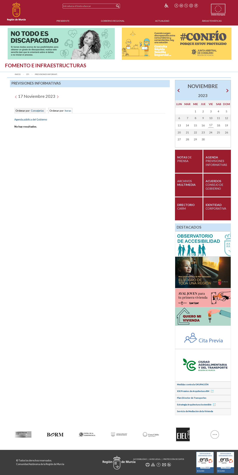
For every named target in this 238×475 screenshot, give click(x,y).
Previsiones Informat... (46, 74)
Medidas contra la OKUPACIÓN (192, 384)
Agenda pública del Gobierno (30, 119)
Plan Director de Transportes (191, 398)
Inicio (18, 74)
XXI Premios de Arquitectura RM (196, 391)
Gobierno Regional (113, 20)
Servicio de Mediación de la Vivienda (195, 411)
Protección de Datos (173, 459)
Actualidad (162, 20)
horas (67, 110)
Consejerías (37, 110)
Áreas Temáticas (212, 20)
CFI (27, 74)
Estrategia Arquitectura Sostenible (197, 404)
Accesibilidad (140, 459)
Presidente (63, 20)
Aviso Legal (155, 459)
